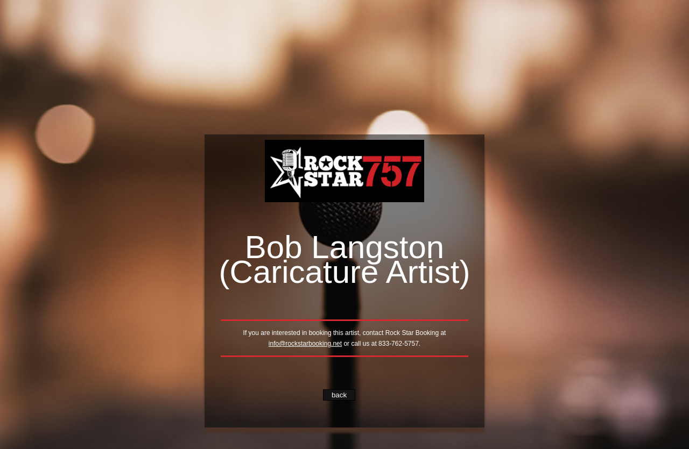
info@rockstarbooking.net (305, 343)
